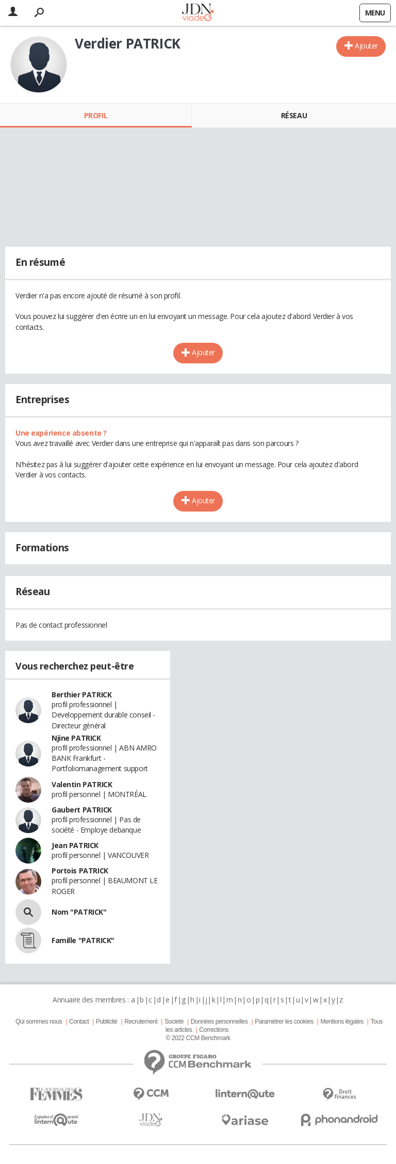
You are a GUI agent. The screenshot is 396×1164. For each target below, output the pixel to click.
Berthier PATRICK (81, 694)
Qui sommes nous (38, 1021)
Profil (95, 115)
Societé (174, 1021)
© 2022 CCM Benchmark (198, 1038)
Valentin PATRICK (82, 784)
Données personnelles (219, 1021)
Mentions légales (341, 1021)
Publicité (107, 1021)
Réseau (294, 115)
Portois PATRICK (80, 870)
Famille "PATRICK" (83, 940)
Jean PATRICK (75, 845)
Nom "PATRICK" (79, 912)
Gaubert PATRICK (82, 810)
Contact (79, 1021)
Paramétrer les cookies (284, 1021)
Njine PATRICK (76, 738)
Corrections (213, 1029)
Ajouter (366, 46)
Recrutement (140, 1021)
